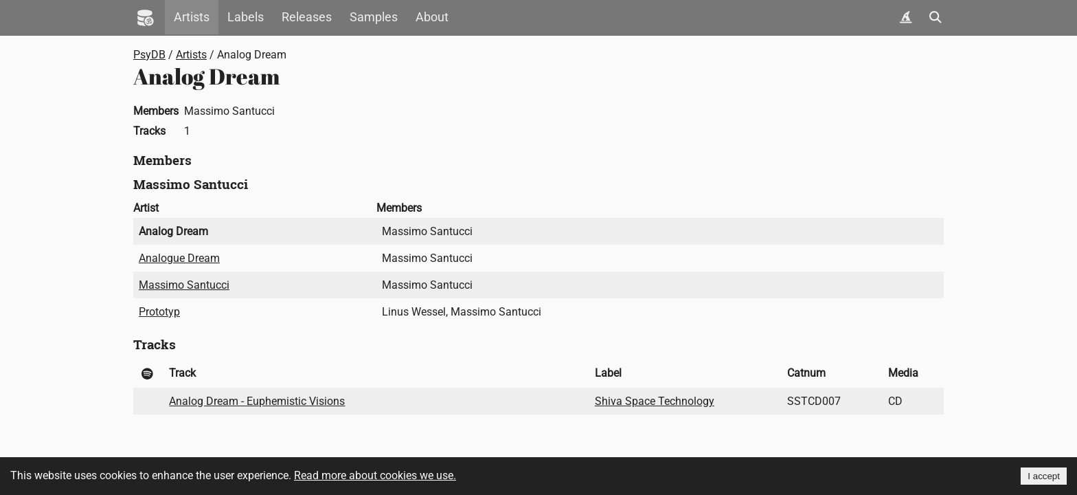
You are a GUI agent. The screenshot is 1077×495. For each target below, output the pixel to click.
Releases (307, 17)
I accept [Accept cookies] (1044, 476)
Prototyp (159, 311)
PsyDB (149, 54)
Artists (191, 17)
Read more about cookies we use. (375, 475)
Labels (245, 17)
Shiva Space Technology (654, 401)
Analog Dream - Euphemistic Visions (257, 401)
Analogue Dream (179, 258)
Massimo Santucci (184, 285)
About (432, 17)
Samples (374, 17)
